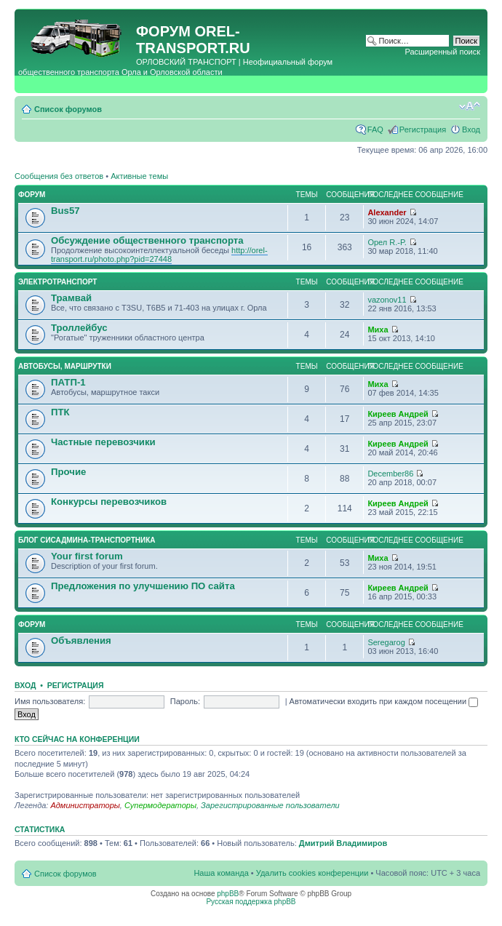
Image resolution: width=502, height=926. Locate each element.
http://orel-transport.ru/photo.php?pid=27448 (159, 254)
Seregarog (386, 642)
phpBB (228, 894)
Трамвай (71, 297)
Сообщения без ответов (59, 176)
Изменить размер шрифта (469, 106)
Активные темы (139, 176)
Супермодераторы (160, 805)
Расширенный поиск (442, 51)
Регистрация (422, 129)
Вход (471, 129)
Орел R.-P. (387, 242)
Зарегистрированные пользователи (270, 805)
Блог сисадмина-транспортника (86, 540)
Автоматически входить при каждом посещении (384, 701)
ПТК (60, 412)
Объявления (81, 640)
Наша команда (221, 873)
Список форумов (68, 109)
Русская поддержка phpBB (250, 902)
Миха (377, 329)
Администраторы (84, 805)
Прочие (68, 471)
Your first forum (87, 556)
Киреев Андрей (397, 414)
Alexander (386, 212)
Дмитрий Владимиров (343, 843)
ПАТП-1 (68, 382)
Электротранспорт (57, 282)
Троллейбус (79, 327)
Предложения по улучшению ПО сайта (143, 585)
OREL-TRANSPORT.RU (193, 39)
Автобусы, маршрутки (64, 366)
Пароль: (185, 701)
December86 (390, 473)
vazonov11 (386, 299)
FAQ (375, 129)
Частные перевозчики (103, 441)
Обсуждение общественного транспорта (147, 240)
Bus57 (65, 210)
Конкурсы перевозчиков (109, 501)
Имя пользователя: (50, 701)
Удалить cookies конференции (312, 873)
